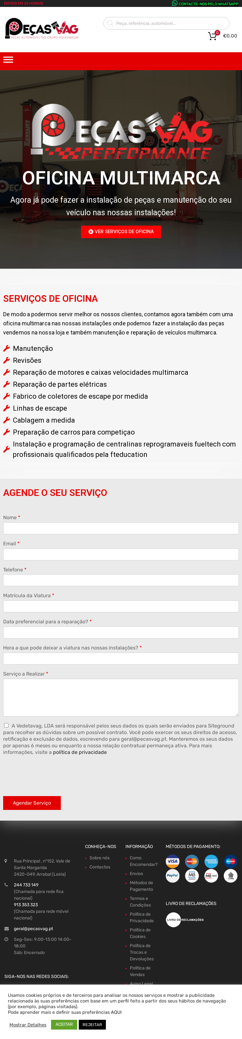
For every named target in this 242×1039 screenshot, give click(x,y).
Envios (136, 873)
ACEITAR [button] (64, 1024)
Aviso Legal (141, 983)
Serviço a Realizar (25, 674)
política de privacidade (80, 752)
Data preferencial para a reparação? (47, 622)
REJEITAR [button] (92, 1024)
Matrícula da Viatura (28, 595)
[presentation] (51, 785)
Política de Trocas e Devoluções (142, 952)
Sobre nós (99, 858)
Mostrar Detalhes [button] (27, 1025)
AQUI (116, 1012)
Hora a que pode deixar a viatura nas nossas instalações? (72, 648)
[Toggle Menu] (8, 62)
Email (11, 544)
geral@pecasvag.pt (33, 928)
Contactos (99, 867)
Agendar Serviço (32, 803)
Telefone (14, 570)
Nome (11, 517)
